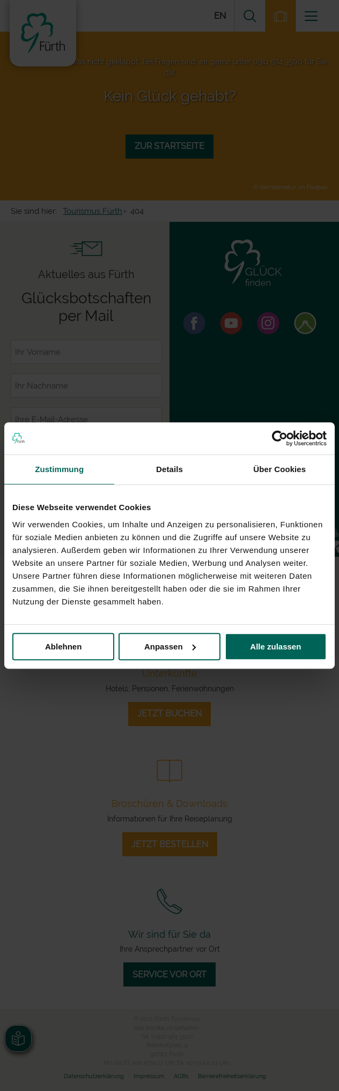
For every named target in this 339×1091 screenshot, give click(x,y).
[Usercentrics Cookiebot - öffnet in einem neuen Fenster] (280, 438)
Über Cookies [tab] (279, 469)
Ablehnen (63, 646)
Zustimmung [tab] (59, 469)
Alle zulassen (275, 646)
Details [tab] (169, 469)
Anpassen (170, 646)
